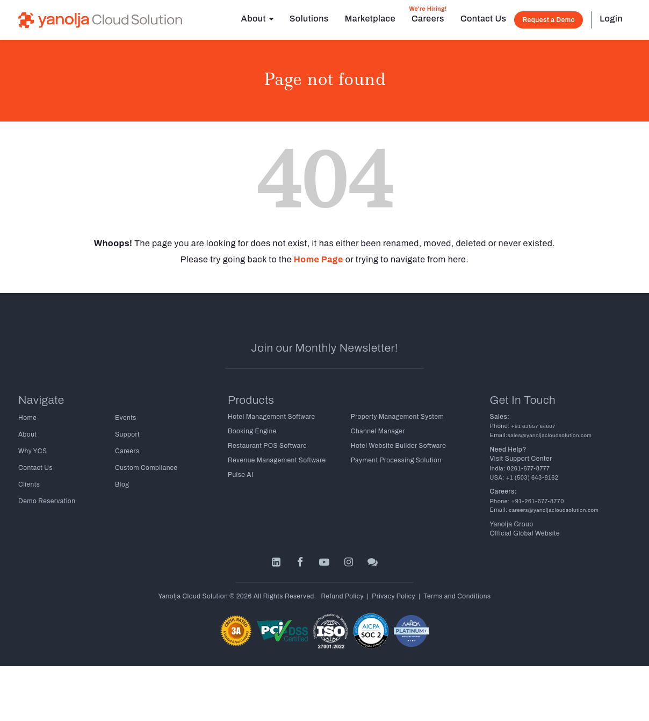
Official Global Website (525, 533)
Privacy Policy (393, 596)
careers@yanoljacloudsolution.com (553, 510)
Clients (29, 484)
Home (27, 418)
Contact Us (483, 18)
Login (611, 18)
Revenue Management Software (277, 460)
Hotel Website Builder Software (398, 445)
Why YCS (32, 451)
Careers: (503, 491)
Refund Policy (342, 596)
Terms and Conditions (457, 596)
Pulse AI (241, 475)
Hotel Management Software (271, 416)
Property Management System (397, 416)
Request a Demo (548, 20)
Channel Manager (378, 431)
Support (127, 434)
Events (125, 418)
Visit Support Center (521, 458)
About (27, 434)
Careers (427, 14)
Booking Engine (252, 431)
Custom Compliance (146, 468)
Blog (122, 484)
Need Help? (508, 449)
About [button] (257, 18)
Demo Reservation (46, 501)
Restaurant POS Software (267, 445)
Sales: (500, 416)
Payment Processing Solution (396, 460)
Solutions (309, 18)
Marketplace (370, 18)
